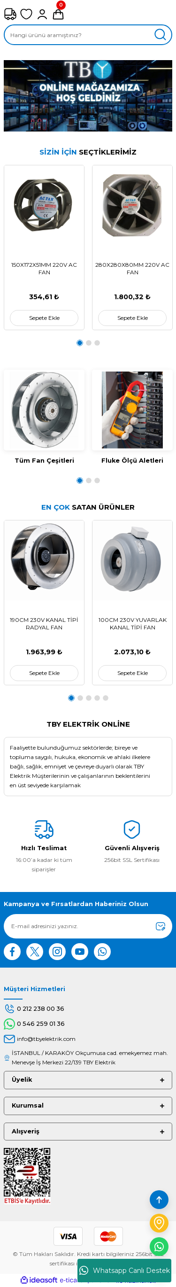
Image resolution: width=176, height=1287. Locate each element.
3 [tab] (97, 343)
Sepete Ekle (44, 317)
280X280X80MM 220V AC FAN (132, 268)
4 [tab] (97, 698)
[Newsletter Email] (88, 926)
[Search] (88, 34)
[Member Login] (42, 14)
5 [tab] (105, 698)
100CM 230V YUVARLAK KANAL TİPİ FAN (133, 623)
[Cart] (58, 14)
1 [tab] (80, 343)
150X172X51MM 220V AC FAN (44, 268)
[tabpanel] (44, 247)
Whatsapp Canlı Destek (124, 1270)
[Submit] (160, 926)
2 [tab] (89, 343)
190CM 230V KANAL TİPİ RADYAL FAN (44, 623)
